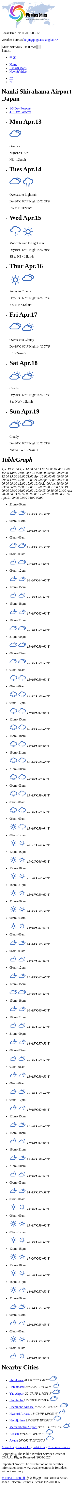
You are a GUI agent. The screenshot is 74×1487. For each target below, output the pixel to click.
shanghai (48, 39)
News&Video (18, 71)
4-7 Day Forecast (20, 112)
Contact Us (23, 1447)
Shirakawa (16, 1380)
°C (11, 78)
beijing (27, 39)
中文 (12, 57)
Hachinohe (16, 1400)
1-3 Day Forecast (20, 108)
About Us (8, 1447)
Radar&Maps (17, 68)
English (6, 50)
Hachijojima (17, 1420)
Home (13, 64)
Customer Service (59, 1447)
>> (56, 39)
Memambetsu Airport (23, 1427)
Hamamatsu (17, 1387)
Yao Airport (17, 1393)
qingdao (37, 39)
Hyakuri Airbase (20, 1413)
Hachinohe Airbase (21, 1407)
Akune (14, 1440)
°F (10, 81)
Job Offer (39, 1447)
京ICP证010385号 (13, 1478)
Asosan (14, 1433)
